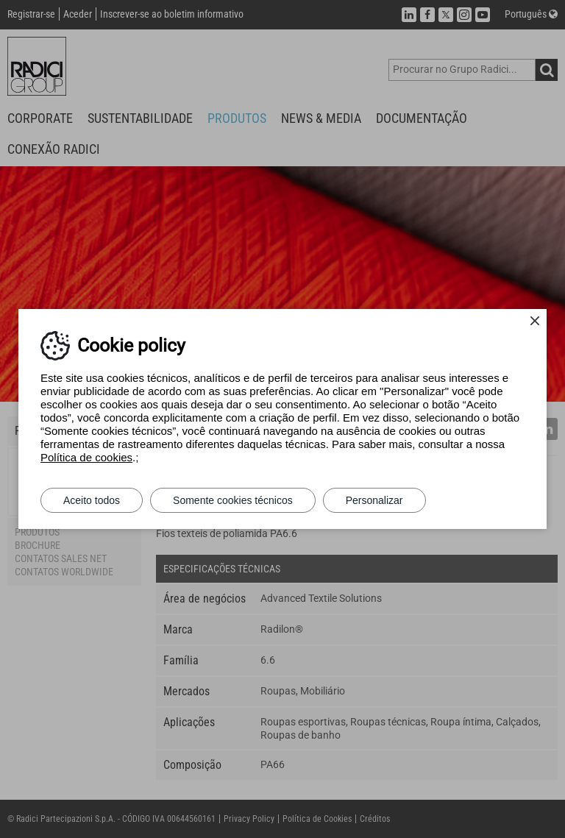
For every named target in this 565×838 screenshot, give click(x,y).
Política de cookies (86, 457)
